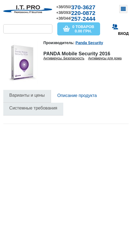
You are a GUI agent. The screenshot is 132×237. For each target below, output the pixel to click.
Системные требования (33, 108)
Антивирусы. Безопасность (63, 58)
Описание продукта (77, 95)
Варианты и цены (27, 95)
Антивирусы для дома (105, 58)
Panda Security (89, 43)
